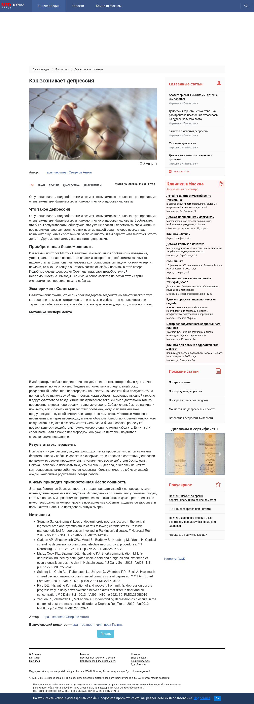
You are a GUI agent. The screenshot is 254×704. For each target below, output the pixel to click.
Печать (105, 633)
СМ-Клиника (174, 261)
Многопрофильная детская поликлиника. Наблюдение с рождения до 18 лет (189, 223)
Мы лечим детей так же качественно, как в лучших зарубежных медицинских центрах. (194, 250)
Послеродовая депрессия (185, 391)
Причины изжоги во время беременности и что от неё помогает (192, 497)
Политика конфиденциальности (98, 661)
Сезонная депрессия (182, 143)
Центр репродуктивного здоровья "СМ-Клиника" (193, 325)
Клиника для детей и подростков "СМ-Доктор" (192, 347)
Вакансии (34, 661)
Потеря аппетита (180, 382)
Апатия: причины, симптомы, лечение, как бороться (193, 97)
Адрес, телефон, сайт (178, 238)
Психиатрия (190, 103)
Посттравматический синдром (188, 400)
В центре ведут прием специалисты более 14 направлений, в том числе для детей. (191, 206)
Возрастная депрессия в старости (191, 418)
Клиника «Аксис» (178, 234)
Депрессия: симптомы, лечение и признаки (190, 157)
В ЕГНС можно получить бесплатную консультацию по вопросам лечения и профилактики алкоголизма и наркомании (189, 311)
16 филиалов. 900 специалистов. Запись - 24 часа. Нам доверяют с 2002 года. (194, 267)
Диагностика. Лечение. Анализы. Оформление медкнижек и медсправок (192, 288)
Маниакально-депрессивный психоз (192, 409)
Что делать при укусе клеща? (188, 534)
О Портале (35, 654)
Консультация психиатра (182, 189)
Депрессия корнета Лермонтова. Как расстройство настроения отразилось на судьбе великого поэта (193, 115)
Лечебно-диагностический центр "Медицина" (188, 197)
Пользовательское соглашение (97, 657)
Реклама (85, 654)
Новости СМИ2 (174, 559)
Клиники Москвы (108, 6)
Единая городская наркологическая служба (191, 301)
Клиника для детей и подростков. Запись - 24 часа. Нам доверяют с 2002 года (194, 355)
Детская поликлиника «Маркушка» (190, 216)
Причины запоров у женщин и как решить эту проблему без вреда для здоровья (192, 521)
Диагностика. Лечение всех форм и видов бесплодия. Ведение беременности (189, 334)
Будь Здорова (138, 664)
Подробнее (202, 698)
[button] (169, 454)
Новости (77, 6)
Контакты (34, 657)
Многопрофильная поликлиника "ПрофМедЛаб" (188, 280)
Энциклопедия (48, 6)
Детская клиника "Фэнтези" (185, 244)
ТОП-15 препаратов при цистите (190, 508)
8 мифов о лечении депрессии (188, 131)
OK (217, 698)
